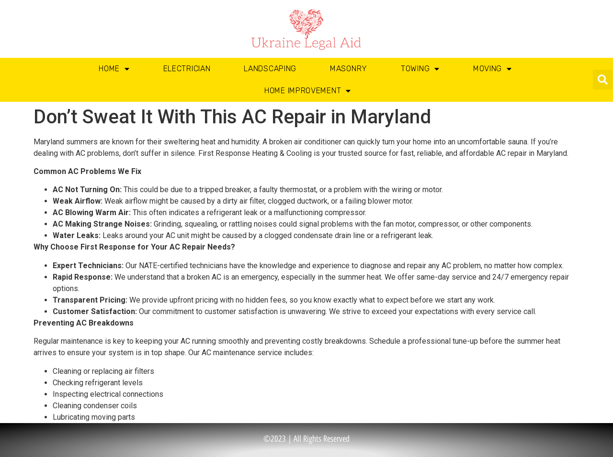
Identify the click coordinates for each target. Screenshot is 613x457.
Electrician (187, 68)
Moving (492, 68)
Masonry (348, 68)
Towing (420, 68)
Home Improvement (307, 90)
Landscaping (270, 68)
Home (114, 68)
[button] (603, 79)
